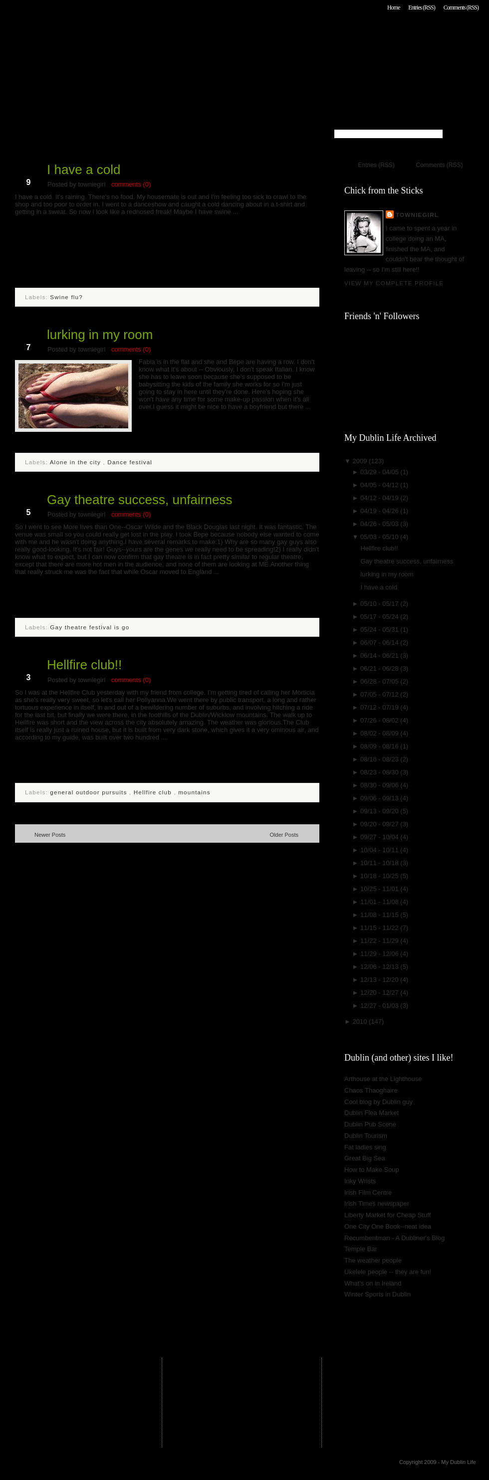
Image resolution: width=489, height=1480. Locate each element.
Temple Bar (360, 1249)
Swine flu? (66, 297)
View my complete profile (394, 283)
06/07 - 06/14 (380, 642)
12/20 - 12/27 (380, 992)
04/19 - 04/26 (380, 511)
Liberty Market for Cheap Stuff (387, 1215)
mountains (194, 792)
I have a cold (83, 169)
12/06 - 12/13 (380, 966)
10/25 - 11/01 (380, 889)
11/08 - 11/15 (380, 915)
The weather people (373, 1260)
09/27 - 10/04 (380, 837)
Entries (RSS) (421, 7)
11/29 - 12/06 (380, 953)
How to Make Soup (371, 1169)
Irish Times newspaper (376, 1203)
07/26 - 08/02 (380, 720)
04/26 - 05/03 (380, 524)
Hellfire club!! (84, 664)
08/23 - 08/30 (380, 772)
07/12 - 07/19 (380, 707)
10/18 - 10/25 (380, 876)
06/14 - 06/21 (380, 655)
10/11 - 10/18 (380, 863)
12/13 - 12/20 (380, 979)
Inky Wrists (360, 1181)
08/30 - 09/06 (380, 785)
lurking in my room (100, 334)
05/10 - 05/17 (380, 603)
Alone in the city (76, 462)
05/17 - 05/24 (380, 616)
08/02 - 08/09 (380, 733)
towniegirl (417, 214)
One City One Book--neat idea (387, 1226)
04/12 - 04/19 (380, 498)
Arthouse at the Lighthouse (383, 1079)
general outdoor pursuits (89, 792)
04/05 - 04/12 (380, 485)
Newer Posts (49, 835)
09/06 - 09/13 (380, 798)
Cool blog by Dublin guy (378, 1102)
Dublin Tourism (365, 1135)
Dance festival (129, 462)
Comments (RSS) (461, 7)
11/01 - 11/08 (380, 902)
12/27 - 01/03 (380, 1005)
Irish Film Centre (368, 1192)
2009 (360, 461)
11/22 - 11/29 (380, 940)
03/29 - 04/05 (380, 472)
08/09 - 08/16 (380, 746)
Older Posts (284, 835)
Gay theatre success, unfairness (139, 499)
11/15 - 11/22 (380, 927)
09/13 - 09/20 (380, 811)
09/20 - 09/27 (380, 824)
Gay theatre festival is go (89, 627)
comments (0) (131, 184)
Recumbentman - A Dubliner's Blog (394, 1238)
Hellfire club (154, 792)
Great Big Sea (364, 1158)
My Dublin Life (142, 34)
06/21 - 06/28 (380, 668)
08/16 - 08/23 (380, 759)
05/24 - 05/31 (380, 629)
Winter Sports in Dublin (377, 1294)
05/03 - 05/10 (380, 537)
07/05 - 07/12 (380, 694)
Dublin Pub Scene (370, 1124)
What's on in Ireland (373, 1283)
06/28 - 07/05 (380, 681)
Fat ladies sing (365, 1147)
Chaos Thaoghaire (371, 1090)
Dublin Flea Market (371, 1112)
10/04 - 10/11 (380, 850)
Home (393, 7)
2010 (360, 1021)
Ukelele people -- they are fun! (387, 1272)
